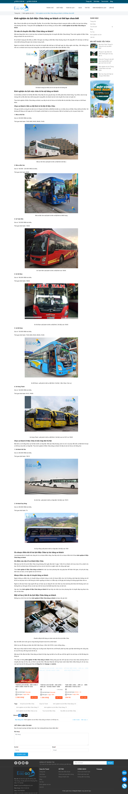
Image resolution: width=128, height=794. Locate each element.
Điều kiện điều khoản (64, 772)
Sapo (89, 791)
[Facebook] (15, 763)
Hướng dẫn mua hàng (84, 777)
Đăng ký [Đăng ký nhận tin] (110, 763)
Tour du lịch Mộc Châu (48, 711)
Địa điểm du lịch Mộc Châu (68, 711)
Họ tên (16, 747)
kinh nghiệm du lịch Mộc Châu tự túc (26, 711)
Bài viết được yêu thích (100, 41)
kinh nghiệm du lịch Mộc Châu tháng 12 (55, 707)
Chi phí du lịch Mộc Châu (27, 704)
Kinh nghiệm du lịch (99, 7)
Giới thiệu (96, 1)
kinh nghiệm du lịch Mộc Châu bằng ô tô (64, 704)
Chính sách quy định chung (66, 774)
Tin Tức (87, 7)
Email (54, 747)
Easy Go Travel (43, 704)
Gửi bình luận (21, 754)
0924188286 (21, 782)
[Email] (70, 750)
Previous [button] (15, 683)
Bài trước (76, 719)
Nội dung (17, 731)
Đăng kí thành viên (64, 777)
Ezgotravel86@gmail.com (25, 777)
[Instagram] (26, 763)
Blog (111, 1)
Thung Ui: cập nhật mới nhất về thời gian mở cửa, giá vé (106, 53)
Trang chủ (89, 1)
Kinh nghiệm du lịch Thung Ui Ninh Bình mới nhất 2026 (106, 68)
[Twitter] (19, 763)
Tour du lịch (104, 1)
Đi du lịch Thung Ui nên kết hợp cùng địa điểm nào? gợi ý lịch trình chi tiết (106, 61)
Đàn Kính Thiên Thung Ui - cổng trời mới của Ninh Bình (106, 46)
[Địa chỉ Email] (90, 763)
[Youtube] (23, 763)
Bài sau (84, 719)
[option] (27, 683)
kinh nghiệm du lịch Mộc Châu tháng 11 (27, 707)
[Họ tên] (32, 750)
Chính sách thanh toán (84, 772)
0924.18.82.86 (19, 1)
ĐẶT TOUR (34, 697)
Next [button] (87, 683)
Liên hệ (111, 7)
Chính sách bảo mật (83, 774)
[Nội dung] (51, 739)
